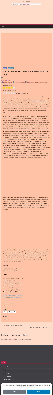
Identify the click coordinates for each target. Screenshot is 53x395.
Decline (14, 391)
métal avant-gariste (43, 82)
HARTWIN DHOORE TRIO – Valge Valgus (15, 326)
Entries (6, 373)
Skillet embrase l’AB (25, 4)
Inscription (6, 367)
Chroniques (10, 68)
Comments (7, 376)
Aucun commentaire (18, 82)
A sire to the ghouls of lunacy (37, 101)
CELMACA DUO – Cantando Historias (41, 328)
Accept (38, 391)
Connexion (6, 370)
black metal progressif (32, 82)
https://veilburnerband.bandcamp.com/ (12, 295)
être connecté (11, 339)
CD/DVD (4, 68)
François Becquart (7, 82)
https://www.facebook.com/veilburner (12, 297)
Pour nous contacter (8, 379)
